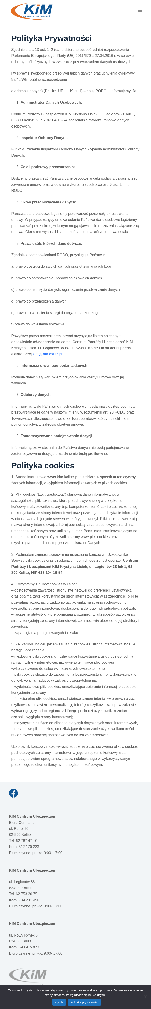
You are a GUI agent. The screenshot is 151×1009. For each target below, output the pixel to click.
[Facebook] (13, 793)
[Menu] (140, 10)
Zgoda (59, 1002)
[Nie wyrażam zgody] (145, 997)
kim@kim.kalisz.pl (47, 354)
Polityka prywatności (84, 1002)
